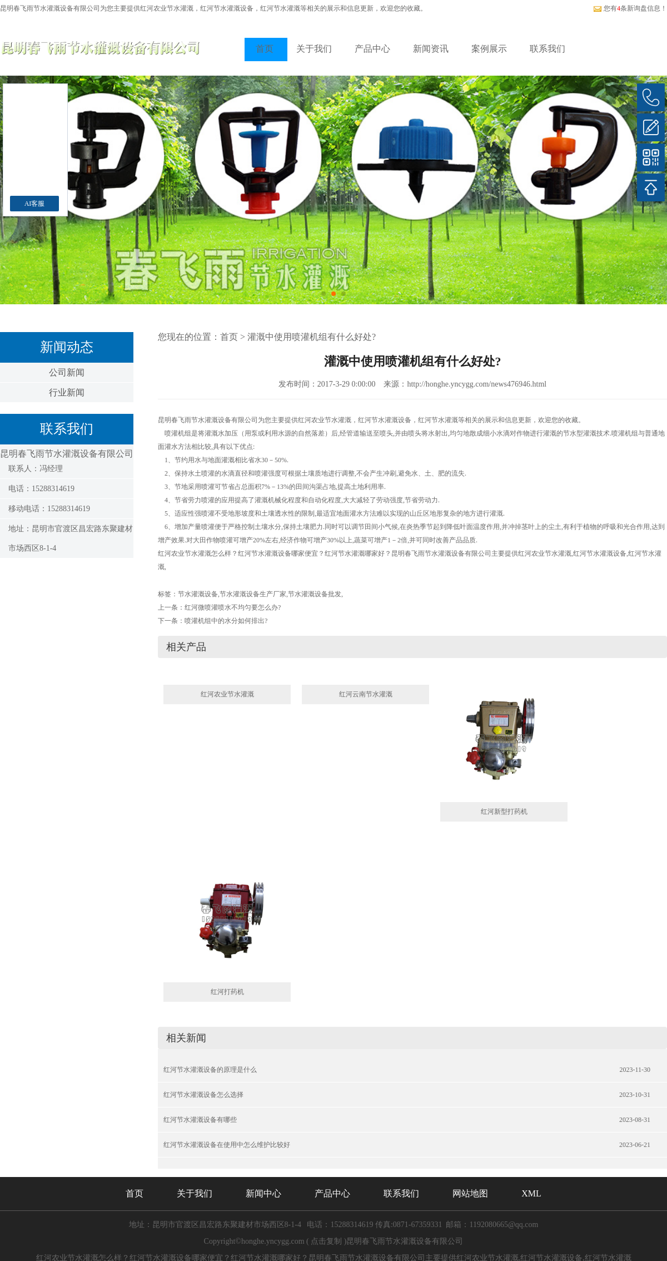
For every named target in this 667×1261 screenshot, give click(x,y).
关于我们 (314, 48)
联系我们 (547, 48)
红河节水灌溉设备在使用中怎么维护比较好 (226, 1145)
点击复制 (326, 1241)
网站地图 (470, 1193)
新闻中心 (263, 1193)
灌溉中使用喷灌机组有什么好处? (311, 337)
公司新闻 (66, 372)
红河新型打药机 (504, 811)
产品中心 (372, 48)
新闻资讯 (431, 48)
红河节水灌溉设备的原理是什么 (210, 1070)
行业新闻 (66, 392)
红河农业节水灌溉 (166, 8)
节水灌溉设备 (198, 594)
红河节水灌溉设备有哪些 (200, 1120)
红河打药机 (227, 992)
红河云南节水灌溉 (365, 694)
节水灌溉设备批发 (314, 594)
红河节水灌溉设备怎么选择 (203, 1095)
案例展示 (489, 48)
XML (531, 1193)
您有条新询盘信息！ (630, 8)
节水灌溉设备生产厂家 (253, 594)
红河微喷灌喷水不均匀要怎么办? (233, 607)
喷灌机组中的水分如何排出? (226, 621)
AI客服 (34, 203)
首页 (264, 48)
